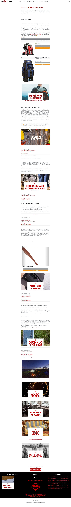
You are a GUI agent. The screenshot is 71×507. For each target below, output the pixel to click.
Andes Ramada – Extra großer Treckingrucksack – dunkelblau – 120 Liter (42, 58)
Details (42, 62)
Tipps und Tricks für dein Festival (30, 1)
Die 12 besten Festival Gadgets (25, 198)
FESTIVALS (19, 1)
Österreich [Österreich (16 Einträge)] (60, 488)
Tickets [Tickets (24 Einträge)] (58, 487)
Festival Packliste (44, 1)
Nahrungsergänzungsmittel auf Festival (27, 151)
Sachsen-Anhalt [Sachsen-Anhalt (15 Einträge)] (66, 485)
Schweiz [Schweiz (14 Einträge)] (49, 487)
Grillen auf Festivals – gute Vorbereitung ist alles (28, 150)
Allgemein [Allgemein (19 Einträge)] (49, 476)
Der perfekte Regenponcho (35, 458)
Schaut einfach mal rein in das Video (35, 34)
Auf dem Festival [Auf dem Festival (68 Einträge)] (54, 476)
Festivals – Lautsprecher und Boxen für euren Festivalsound (35, 290)
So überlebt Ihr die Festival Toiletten (26, 355)
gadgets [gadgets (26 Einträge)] (61, 480)
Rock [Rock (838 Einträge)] (60, 485)
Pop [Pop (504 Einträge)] (49, 485)
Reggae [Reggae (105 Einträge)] (57, 485)
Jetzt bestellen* (42, 47)
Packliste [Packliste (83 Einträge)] (65, 483)
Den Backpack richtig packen (35, 190)
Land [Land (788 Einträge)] (60, 482)
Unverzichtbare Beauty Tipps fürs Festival (27, 351)
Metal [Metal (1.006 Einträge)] (53, 483)
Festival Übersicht (35, 214)
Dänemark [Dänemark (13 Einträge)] (56, 478)
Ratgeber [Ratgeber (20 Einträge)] (54, 485)
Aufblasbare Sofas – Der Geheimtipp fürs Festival (28, 221)
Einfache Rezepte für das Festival (35, 145)
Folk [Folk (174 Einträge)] (56, 480)
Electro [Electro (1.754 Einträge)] (60, 478)
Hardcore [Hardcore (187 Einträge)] (65, 480)
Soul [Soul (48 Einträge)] (52, 487)
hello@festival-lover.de (35, 469)
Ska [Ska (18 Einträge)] (50, 487)
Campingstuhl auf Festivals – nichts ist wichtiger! (28, 195)
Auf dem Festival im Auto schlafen (26, 220)
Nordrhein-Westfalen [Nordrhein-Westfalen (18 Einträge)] (61, 483)
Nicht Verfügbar (35, 270)
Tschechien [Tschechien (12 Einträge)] (52, 488)
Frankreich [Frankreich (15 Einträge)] (58, 480)
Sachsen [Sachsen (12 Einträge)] (63, 485)
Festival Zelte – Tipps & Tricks (25, 199)
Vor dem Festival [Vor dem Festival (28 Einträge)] (56, 488)
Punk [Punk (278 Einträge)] (51, 485)
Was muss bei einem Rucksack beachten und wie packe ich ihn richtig (35, 100)
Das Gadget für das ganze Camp (25, 296)
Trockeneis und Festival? (24, 153)
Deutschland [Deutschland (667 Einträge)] (51, 478)
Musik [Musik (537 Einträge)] (56, 483)
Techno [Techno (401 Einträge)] (55, 487)
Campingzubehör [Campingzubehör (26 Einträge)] (65, 476)
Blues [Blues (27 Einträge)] (62, 476)
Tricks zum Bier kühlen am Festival (26, 224)
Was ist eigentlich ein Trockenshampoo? (27, 357)
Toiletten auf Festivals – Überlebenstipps (27, 354)
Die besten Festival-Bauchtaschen (26, 300)
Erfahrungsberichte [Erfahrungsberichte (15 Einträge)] (64, 478)
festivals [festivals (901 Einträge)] (53, 480)
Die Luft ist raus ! (23, 196)
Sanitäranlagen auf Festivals (35, 327)
